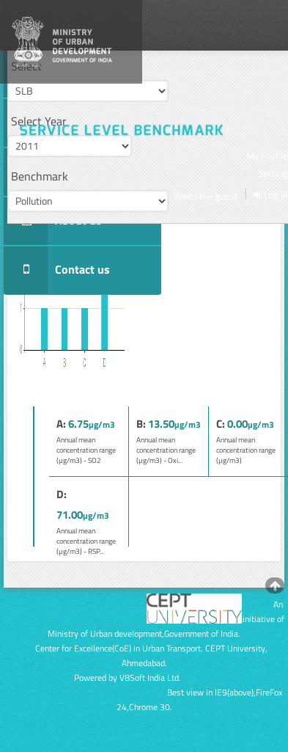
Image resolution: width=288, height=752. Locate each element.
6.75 (78, 423)
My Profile (267, 155)
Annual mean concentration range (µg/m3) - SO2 (86, 450)
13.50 (161, 423)
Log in (271, 194)
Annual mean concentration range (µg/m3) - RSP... (86, 541)
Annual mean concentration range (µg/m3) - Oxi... (166, 450)
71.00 (69, 514)
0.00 (237, 423)
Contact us (57, 270)
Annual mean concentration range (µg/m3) (246, 450)
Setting (273, 173)
